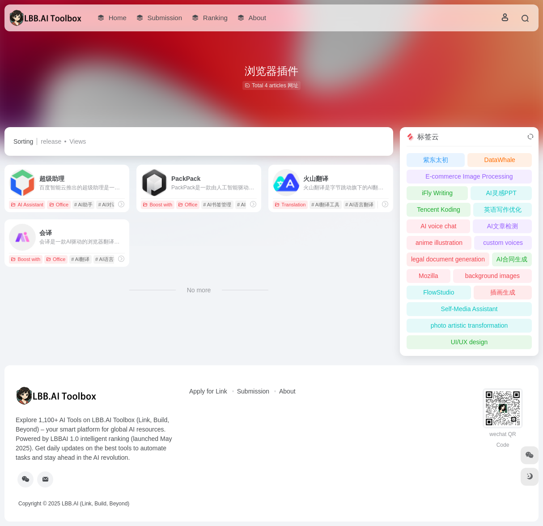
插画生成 (502, 292)
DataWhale (499, 159)
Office (59, 204)
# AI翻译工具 (325, 204)
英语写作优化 (503, 209)
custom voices (503, 242)
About (287, 391)
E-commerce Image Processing (469, 176)
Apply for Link (208, 391)
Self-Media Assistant (469, 308)
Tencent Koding (438, 209)
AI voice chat (438, 226)
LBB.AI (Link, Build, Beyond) (95, 503)
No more (199, 290)
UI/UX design (469, 342)
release (51, 141)
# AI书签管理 (217, 204)
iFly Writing (437, 193)
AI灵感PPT (501, 193)
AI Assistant (27, 204)
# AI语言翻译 (359, 204)
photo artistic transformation (469, 325)
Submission (253, 391)
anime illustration (439, 242)
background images (492, 275)
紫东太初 (435, 159)
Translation (290, 204)
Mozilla (428, 275)
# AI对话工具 (112, 204)
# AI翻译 (80, 259)
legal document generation (448, 259)
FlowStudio (438, 292)
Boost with (157, 204)
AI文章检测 (502, 226)
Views (77, 141)
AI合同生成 (511, 259)
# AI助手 (83, 204)
